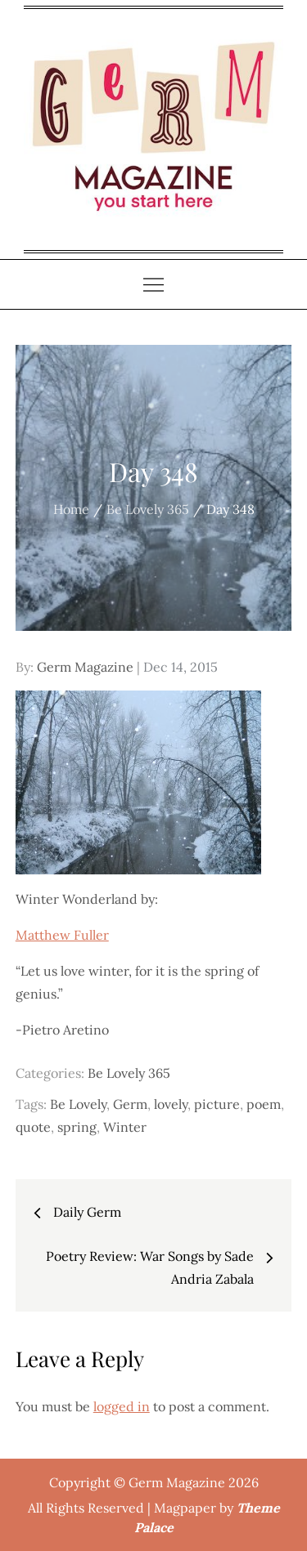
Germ (130, 1104)
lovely (170, 1104)
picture (217, 1104)
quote (33, 1127)
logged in (121, 1406)
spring (77, 1127)
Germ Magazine (85, 667)
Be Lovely (78, 1104)
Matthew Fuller (62, 935)
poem (263, 1104)
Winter (125, 1127)
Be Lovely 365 (129, 1073)
